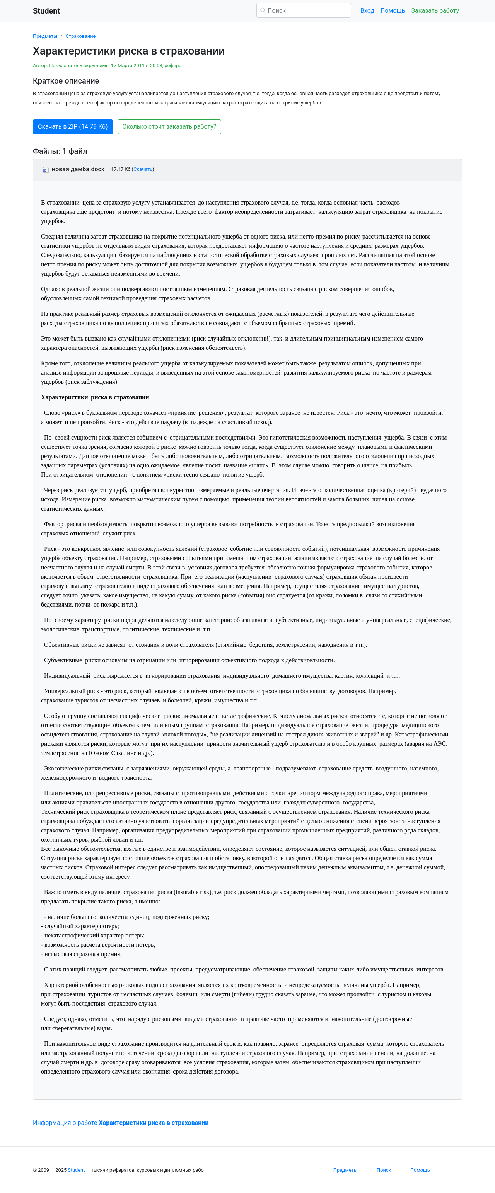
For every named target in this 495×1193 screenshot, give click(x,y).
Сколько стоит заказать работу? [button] (170, 126)
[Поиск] (303, 10)
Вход (367, 10)
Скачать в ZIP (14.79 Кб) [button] (73, 126)
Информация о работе (120, 1123)
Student (76, 1170)
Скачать (142, 169)
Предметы (45, 36)
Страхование (80, 36)
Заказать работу (435, 10)
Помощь (393, 10)
